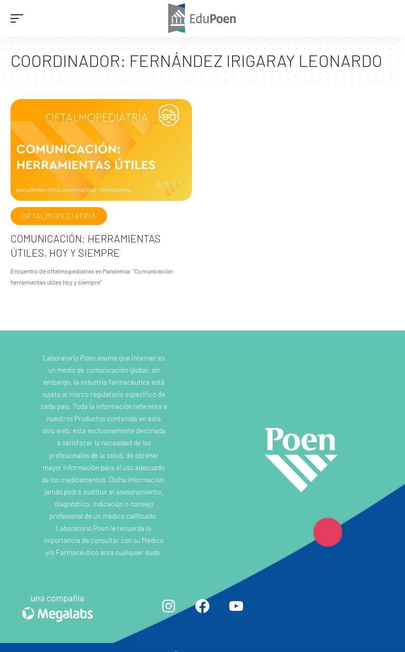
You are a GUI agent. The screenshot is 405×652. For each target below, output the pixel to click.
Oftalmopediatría (59, 215)
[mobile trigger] (19, 18)
